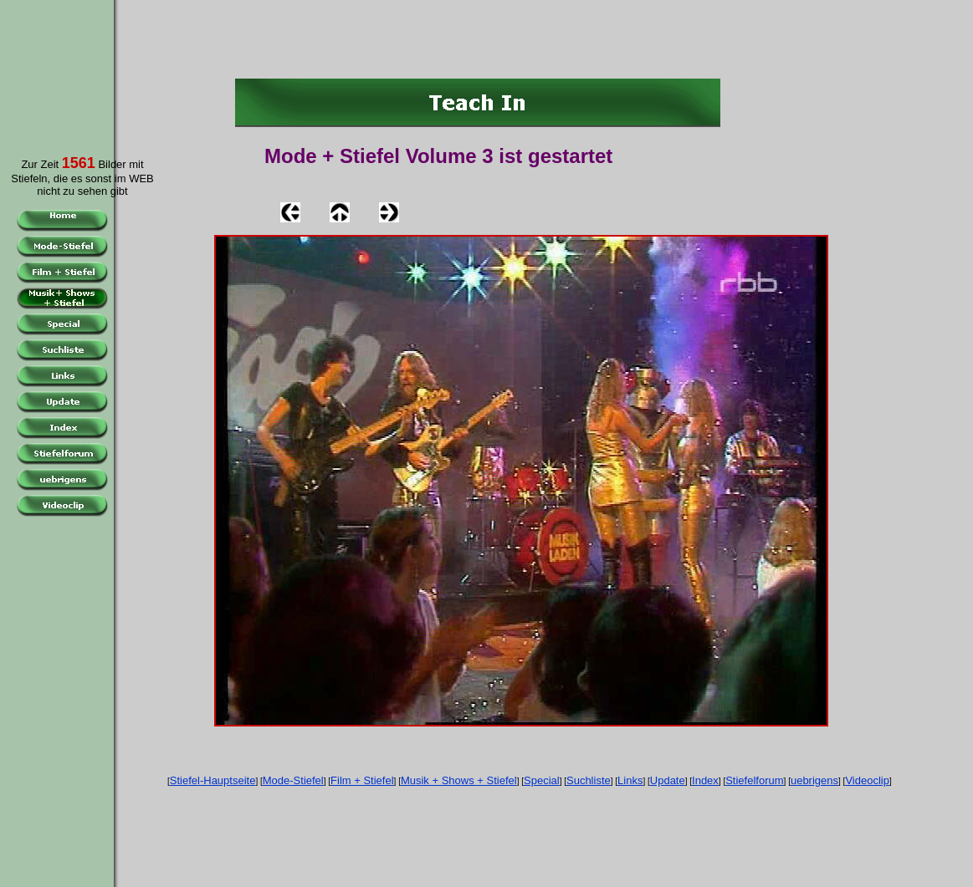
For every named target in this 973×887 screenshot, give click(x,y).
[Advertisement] (54, 66)
